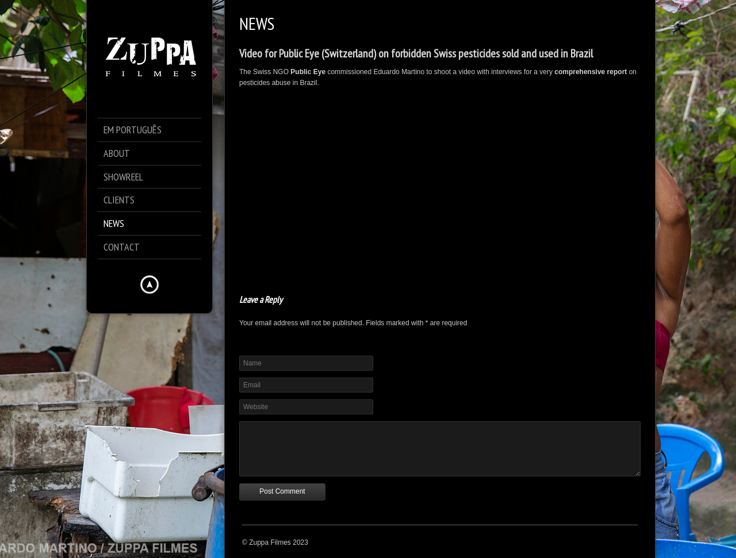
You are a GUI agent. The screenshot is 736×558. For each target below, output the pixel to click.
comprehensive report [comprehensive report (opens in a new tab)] (590, 72)
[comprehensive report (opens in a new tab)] (627, 72)
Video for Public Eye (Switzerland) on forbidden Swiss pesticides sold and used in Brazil (416, 53)
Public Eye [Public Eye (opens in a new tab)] (307, 72)
